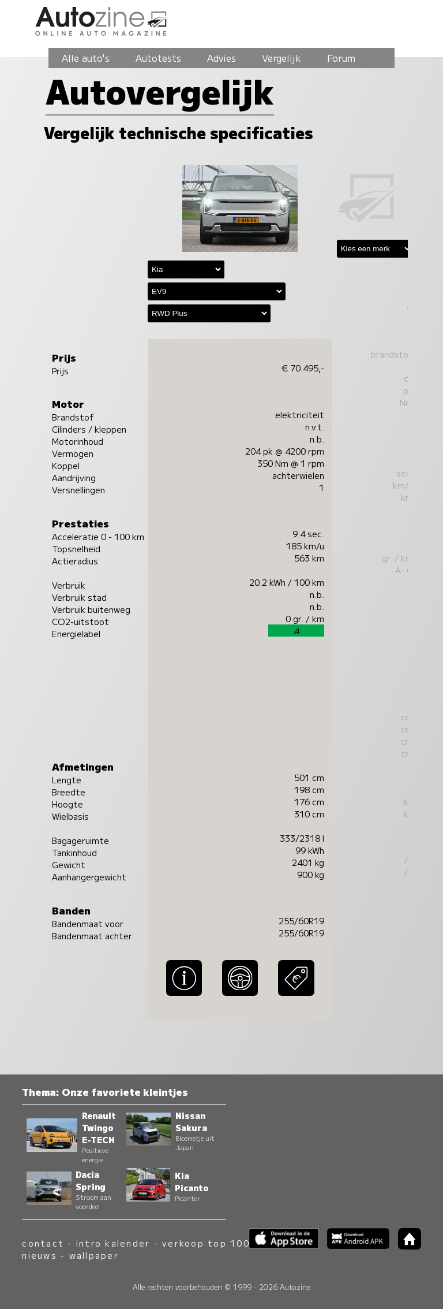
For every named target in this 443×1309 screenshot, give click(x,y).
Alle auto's (86, 58)
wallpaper (94, 1255)
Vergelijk (281, 58)
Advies (221, 58)
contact (43, 1243)
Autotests (158, 58)
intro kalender (113, 1243)
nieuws (39, 1255)
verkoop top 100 (206, 1243)
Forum (341, 58)
